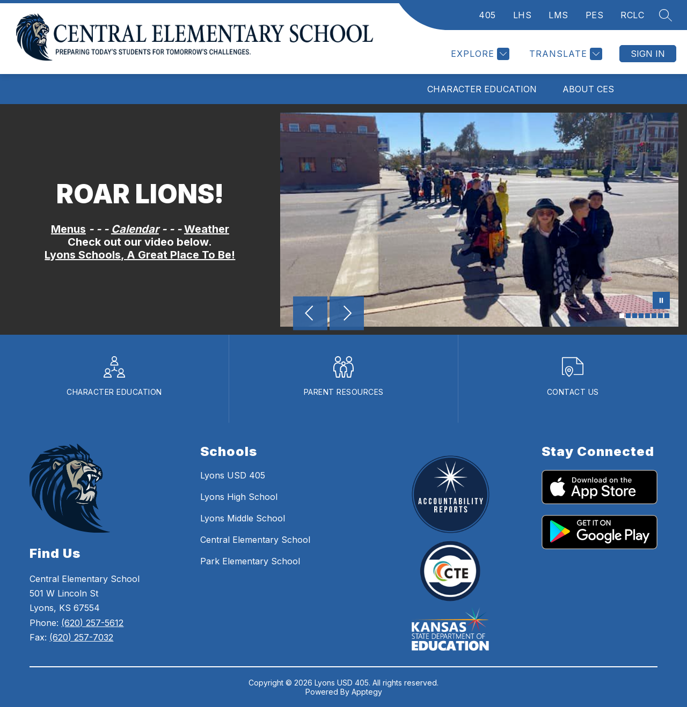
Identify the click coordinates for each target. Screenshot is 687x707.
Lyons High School (238, 496)
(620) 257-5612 (92, 622)
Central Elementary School (255, 539)
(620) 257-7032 (81, 637)
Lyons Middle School (242, 518)
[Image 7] (660, 315)
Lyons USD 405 (232, 475)
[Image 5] (647, 315)
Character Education (482, 89)
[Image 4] (641, 315)
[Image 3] (634, 315)
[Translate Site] (564, 54)
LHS (522, 15)
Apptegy (367, 691)
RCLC (632, 15)
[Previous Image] (310, 314)
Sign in (648, 53)
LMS (558, 15)
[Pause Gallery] (661, 301)
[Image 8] (666, 315)
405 (487, 15)
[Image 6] (654, 315)
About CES (588, 89)
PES (595, 15)
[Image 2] (628, 315)
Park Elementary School (250, 561)
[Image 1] (621, 315)
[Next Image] (347, 314)
